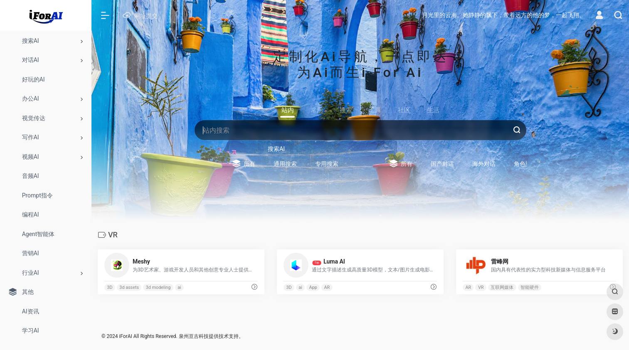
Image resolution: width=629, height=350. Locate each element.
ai (179, 287)
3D (109, 287)
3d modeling (158, 287)
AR (327, 287)
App (313, 287)
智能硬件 (529, 287)
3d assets (129, 287)
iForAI (125, 336)
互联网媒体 (502, 287)
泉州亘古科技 (194, 336)
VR (481, 287)
